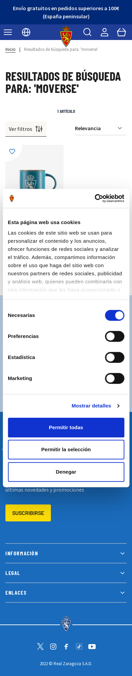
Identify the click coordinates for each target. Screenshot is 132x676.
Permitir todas (66, 427)
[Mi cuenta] (104, 32)
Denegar (66, 472)
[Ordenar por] (101, 128)
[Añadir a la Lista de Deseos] (13, 153)
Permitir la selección (66, 449)
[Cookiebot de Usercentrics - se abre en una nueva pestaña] (94, 198)
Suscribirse (28, 513)
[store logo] (66, 36)
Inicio (10, 49)
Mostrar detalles (91, 406)
